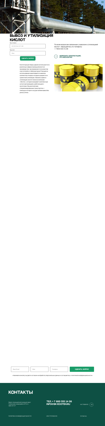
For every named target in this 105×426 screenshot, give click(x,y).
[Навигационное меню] (102, 2)
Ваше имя (12, 50)
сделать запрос (82, 369)
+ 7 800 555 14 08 (61, 49)
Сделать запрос (28, 58)
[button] (56, 56)
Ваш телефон (13, 43)
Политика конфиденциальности (19, 416)
